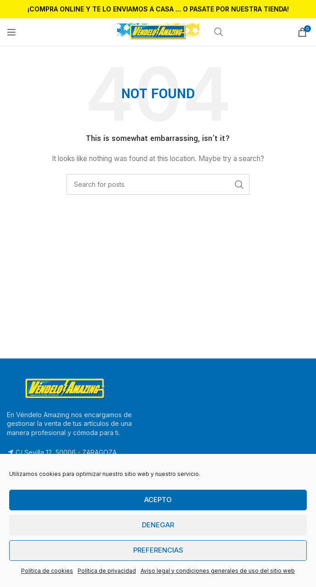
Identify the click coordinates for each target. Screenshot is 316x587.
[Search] (158, 184)
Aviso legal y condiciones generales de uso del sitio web (218, 570)
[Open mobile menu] (11, 32)
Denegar (158, 524)
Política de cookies (47, 570)
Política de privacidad (107, 570)
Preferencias (158, 550)
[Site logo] (158, 31)
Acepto (158, 499)
